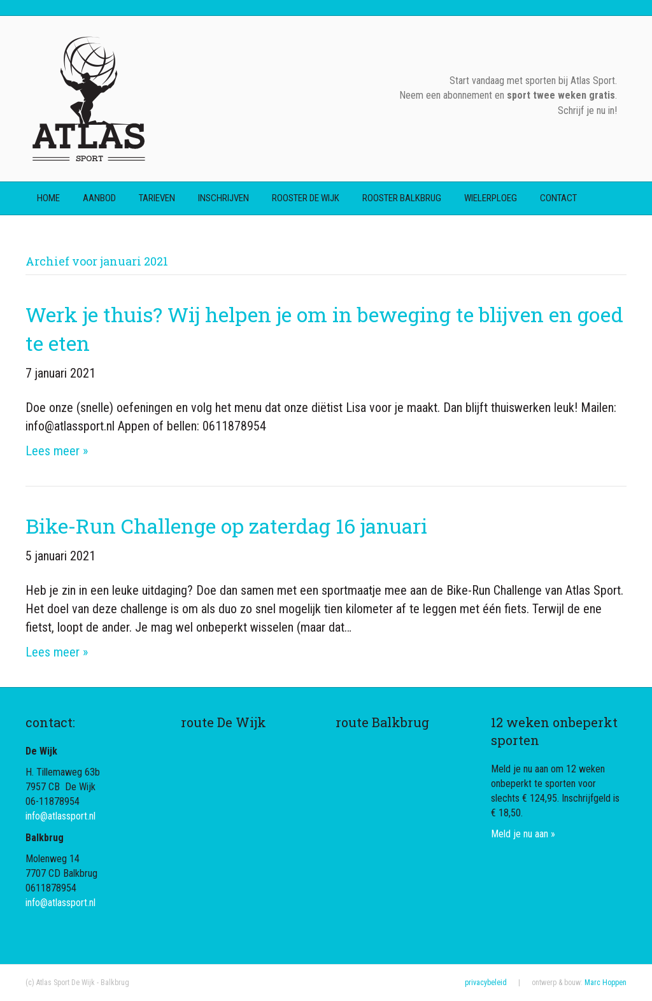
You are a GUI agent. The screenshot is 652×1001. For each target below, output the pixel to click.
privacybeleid (486, 982)
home (48, 198)
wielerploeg (490, 198)
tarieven (157, 198)
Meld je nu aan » (523, 834)
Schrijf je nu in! (587, 110)
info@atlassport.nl (60, 816)
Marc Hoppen (606, 982)
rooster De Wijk (305, 198)
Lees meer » (56, 450)
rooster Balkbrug (401, 198)
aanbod (99, 198)
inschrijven (223, 198)
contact (558, 198)
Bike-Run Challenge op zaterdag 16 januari (226, 525)
